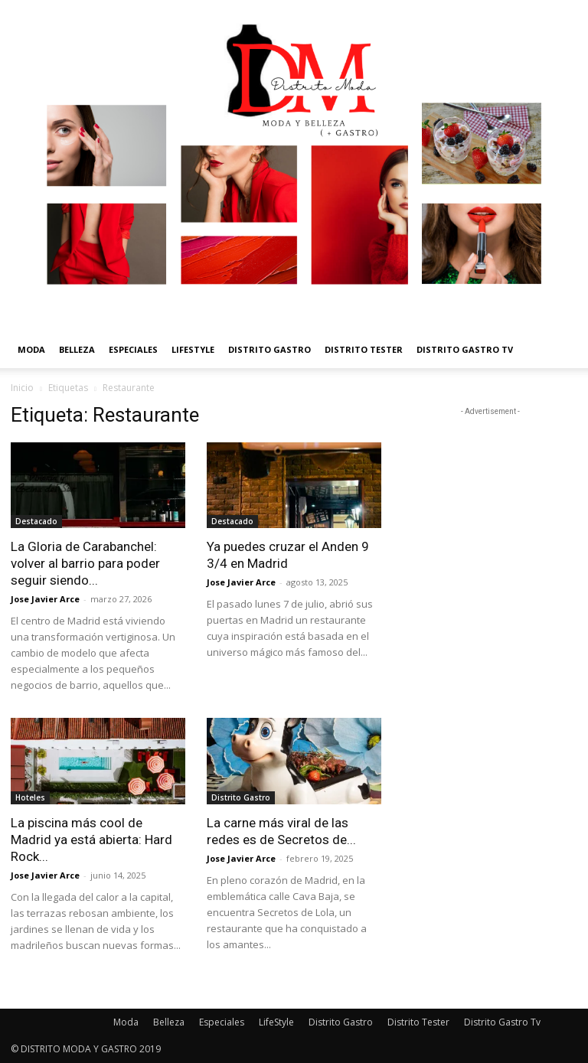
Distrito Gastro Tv (464, 349)
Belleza (77, 349)
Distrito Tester (364, 349)
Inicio (22, 387)
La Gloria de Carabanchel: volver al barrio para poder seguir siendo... (85, 563)
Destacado (36, 521)
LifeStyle (193, 349)
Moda (31, 349)
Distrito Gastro (269, 349)
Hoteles (30, 797)
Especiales (133, 349)
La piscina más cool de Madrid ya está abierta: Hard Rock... (91, 839)
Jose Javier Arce (45, 599)
